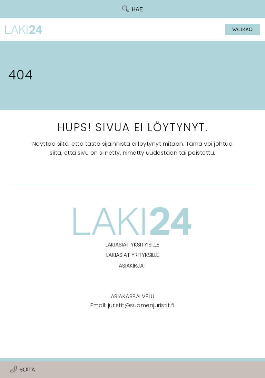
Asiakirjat (133, 266)
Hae (137, 9)
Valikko (242, 29)
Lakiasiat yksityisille (132, 245)
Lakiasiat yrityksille (132, 255)
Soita (27, 370)
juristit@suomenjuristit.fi (141, 305)
